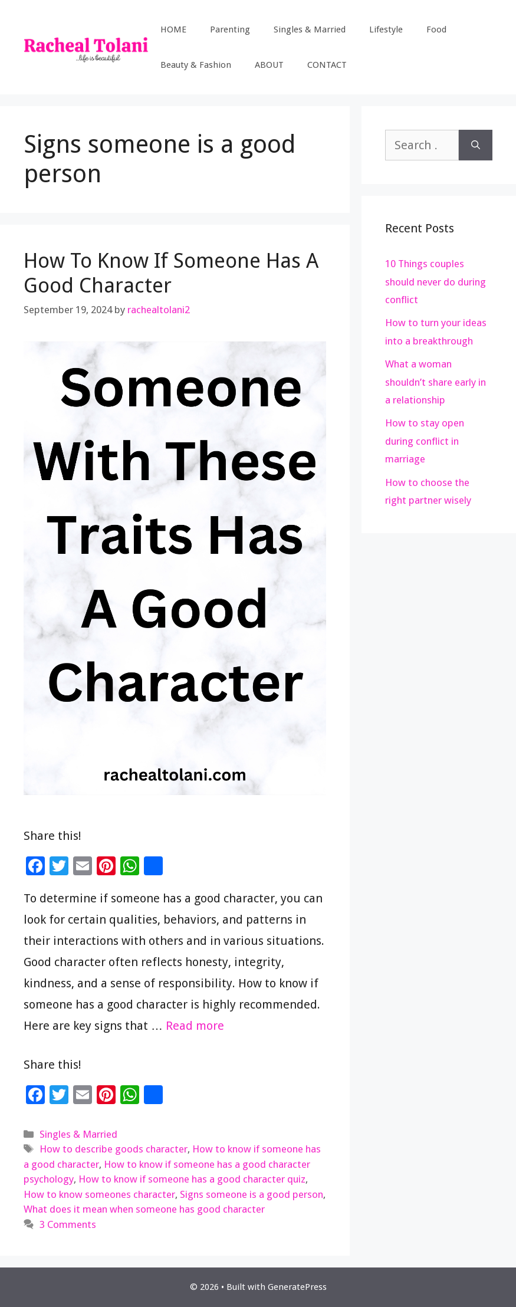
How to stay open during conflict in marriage (424, 441)
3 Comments (68, 1224)
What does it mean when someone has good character (144, 1209)
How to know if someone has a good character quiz (191, 1179)
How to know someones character (99, 1194)
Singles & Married (310, 29)
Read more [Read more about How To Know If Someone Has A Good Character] (195, 1026)
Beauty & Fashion (195, 65)
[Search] (475, 145)
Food (436, 29)
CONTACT (327, 65)
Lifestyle (386, 29)
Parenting (230, 29)
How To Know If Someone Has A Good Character (171, 272)
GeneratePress (297, 1287)
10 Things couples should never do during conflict (435, 282)
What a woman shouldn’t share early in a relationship (435, 382)
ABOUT (269, 65)
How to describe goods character (114, 1149)
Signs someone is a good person (251, 1194)
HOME (173, 29)
